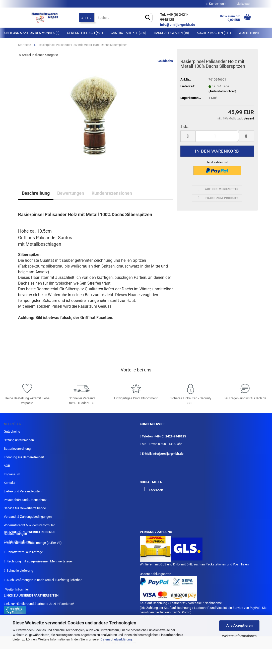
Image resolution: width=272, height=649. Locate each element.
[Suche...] (87, 17)
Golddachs (165, 61)
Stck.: (184, 126)
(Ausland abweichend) (222, 91)
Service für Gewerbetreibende (25, 508)
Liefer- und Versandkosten (22, 491)
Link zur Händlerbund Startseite (26, 604)
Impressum (12, 474)
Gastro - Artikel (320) (128, 33)
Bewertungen (70, 193)
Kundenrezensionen (112, 193)
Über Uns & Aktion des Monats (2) (31, 33)
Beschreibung (36, 193)
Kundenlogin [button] (216, 4)
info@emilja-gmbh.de (178, 25)
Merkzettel (242, 4)
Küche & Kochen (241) (214, 33)
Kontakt (9, 483)
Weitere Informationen (239, 636)
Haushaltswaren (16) (171, 33)
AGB (7, 466)
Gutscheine (12, 431)
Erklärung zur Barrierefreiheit (24, 457)
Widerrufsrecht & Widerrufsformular (29, 525)
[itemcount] (217, 136)
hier (26, 589)
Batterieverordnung (17, 448)
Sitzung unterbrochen (19, 440)
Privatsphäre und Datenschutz (25, 500)
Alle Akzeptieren (239, 625)
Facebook (156, 490)
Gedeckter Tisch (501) (85, 33)
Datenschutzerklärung (116, 639)
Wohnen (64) (249, 33)
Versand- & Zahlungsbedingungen (28, 516)
